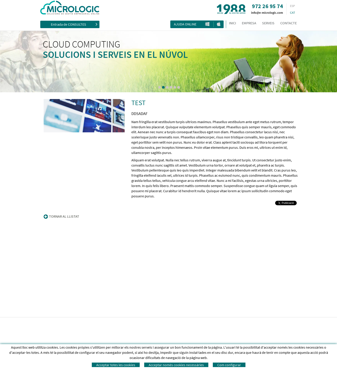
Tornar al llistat (61, 216)
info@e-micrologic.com (267, 13)
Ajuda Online (185, 24)
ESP (292, 6)
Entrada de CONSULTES (74, 24)
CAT (292, 13)
